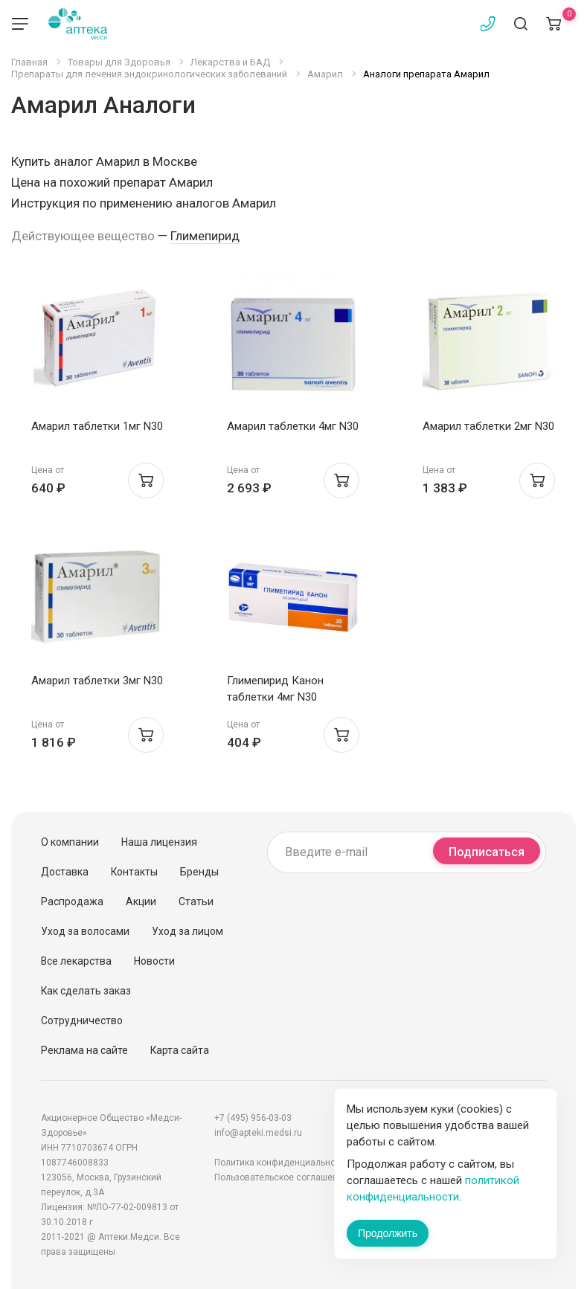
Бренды (199, 872)
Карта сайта (179, 1050)
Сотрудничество (82, 1020)
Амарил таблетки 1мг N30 (97, 426)
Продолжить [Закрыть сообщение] (387, 1233)
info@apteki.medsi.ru (258, 1133)
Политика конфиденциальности (282, 1162)
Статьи (196, 901)
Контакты (134, 872)
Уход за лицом (187, 931)
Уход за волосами (85, 931)
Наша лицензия (159, 842)
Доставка (65, 872)
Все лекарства (76, 961)
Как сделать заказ (86, 991)
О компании (70, 842)
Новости (154, 961)
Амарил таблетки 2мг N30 (488, 426)
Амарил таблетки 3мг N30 (97, 680)
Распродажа (72, 901)
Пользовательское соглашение (281, 1177)
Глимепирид (205, 235)
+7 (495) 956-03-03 (253, 1118)
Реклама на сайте (84, 1050)
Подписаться (487, 852)
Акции (141, 901)
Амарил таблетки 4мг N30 (293, 426)
